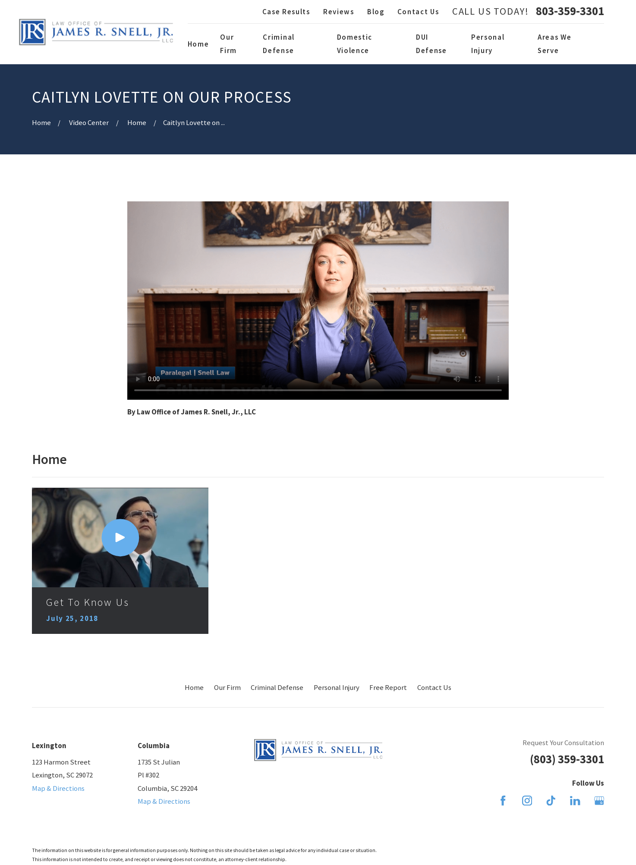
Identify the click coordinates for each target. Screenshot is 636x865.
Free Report (388, 687)
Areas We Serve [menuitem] (554, 43)
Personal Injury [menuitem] (487, 43)
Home (194, 687)
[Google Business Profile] (599, 800)
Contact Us (418, 11)
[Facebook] (503, 800)
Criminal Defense (277, 687)
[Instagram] (527, 800)
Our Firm (227, 687)
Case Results (286, 11)
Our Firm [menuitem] (228, 43)
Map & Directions (58, 788)
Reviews (338, 11)
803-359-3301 (570, 11)
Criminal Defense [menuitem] (278, 43)
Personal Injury (336, 687)
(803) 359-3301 (567, 759)
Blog (375, 11)
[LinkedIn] (575, 800)
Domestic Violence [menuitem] (354, 43)
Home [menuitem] (198, 44)
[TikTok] (551, 800)
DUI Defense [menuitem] (431, 43)
